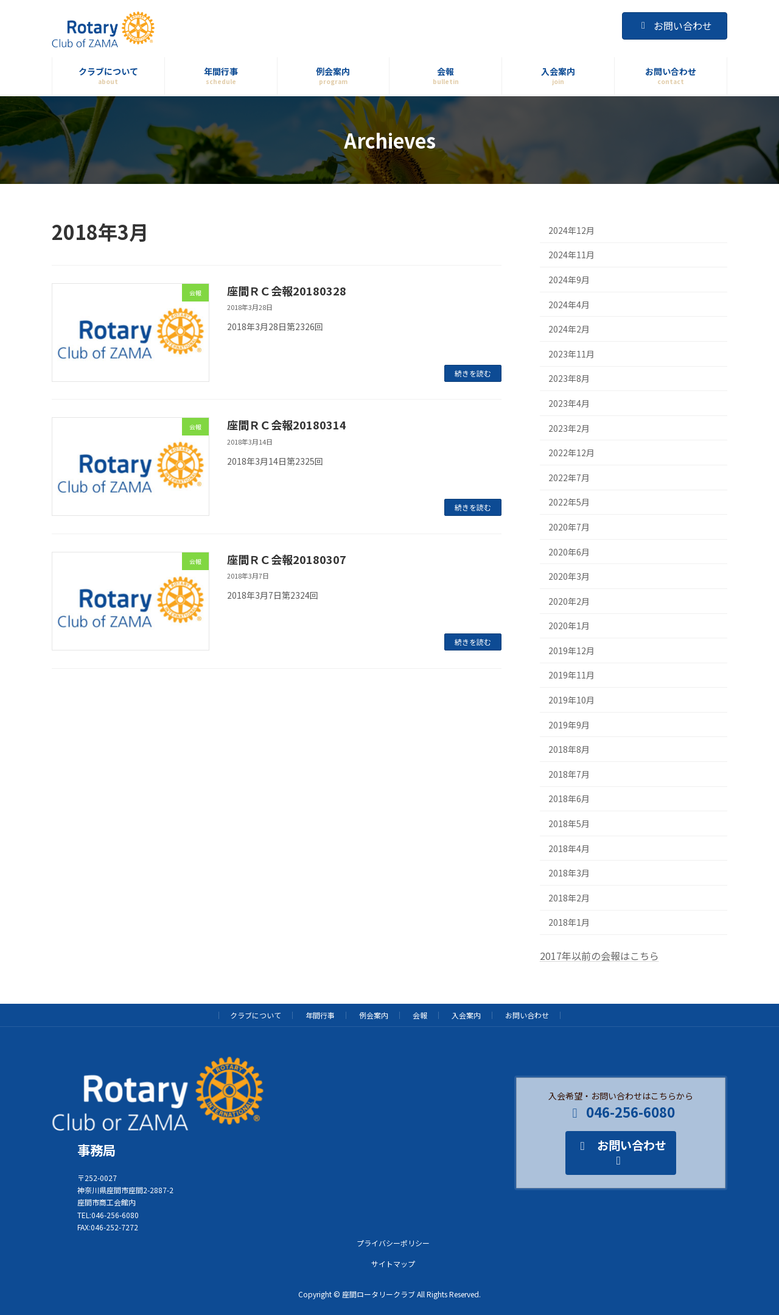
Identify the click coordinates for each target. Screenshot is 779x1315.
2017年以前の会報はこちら (599, 955)
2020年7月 (569, 527)
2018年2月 (569, 898)
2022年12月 (571, 452)
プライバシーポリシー (393, 1242)
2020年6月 (569, 552)
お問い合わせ (674, 25)
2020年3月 (569, 576)
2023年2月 (569, 428)
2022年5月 (569, 502)
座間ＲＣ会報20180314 (286, 424)
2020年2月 (569, 601)
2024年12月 (571, 230)
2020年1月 (569, 625)
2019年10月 (571, 700)
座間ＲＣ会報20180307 (286, 559)
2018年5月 (569, 823)
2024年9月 (569, 279)
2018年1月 (569, 923)
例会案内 (373, 1015)
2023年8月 (569, 379)
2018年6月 (569, 799)
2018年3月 (569, 873)
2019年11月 (571, 675)
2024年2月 (569, 329)
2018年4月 (569, 848)
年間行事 (320, 1015)
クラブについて (255, 1015)
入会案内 (466, 1015)
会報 (420, 1015)
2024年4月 (569, 304)
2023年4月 (569, 403)
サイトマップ (393, 1263)
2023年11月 (571, 354)
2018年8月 (569, 749)
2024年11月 (571, 255)
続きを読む (473, 373)
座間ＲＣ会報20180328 (286, 290)
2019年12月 (571, 650)
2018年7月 (569, 774)
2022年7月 (569, 477)
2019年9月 (569, 725)
